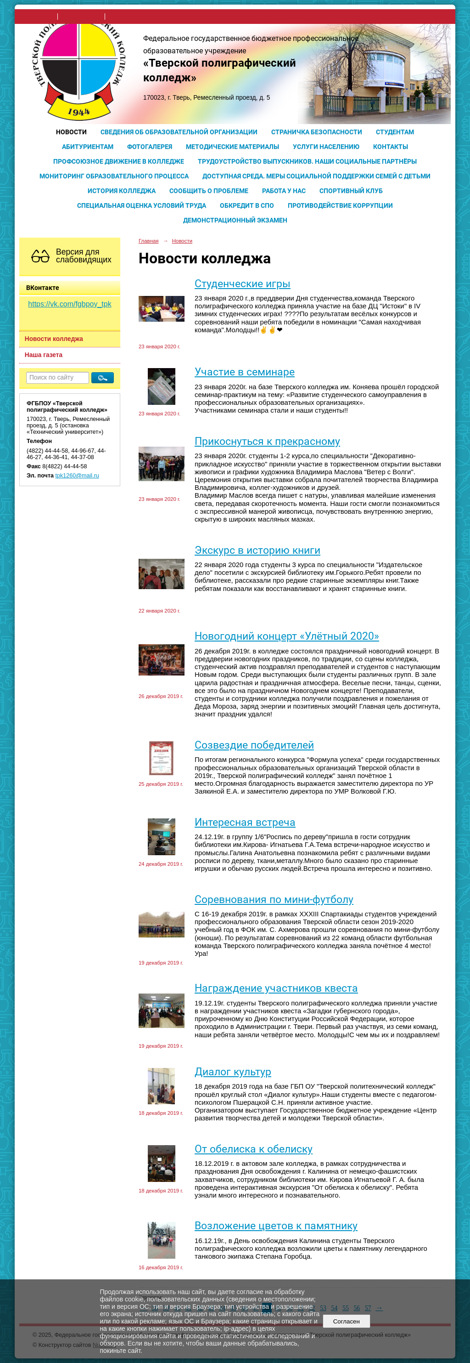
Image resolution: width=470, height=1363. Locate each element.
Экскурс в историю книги (257, 550)
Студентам (395, 132)
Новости (71, 132)
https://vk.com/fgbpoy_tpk (69, 304)
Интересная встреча (245, 822)
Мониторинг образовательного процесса (114, 176)
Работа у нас (284, 190)
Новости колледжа (54, 338)
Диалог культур (233, 1072)
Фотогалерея (149, 146)
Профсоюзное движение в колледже (118, 161)
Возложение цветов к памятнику (276, 1226)
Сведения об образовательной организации (179, 132)
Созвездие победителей (254, 745)
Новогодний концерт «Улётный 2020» (287, 636)
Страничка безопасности (316, 132)
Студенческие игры (243, 284)
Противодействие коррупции (340, 205)
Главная (149, 241)
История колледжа (122, 190)
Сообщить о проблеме (208, 190)
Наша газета (43, 355)
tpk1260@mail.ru (77, 475)
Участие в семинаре (245, 372)
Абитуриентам (87, 146)
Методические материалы (232, 146)
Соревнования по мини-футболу (274, 899)
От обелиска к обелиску (254, 1149)
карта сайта (124, 16)
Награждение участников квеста (276, 988)
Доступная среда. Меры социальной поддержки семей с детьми (316, 176)
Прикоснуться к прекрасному (267, 441)
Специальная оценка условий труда (141, 205)
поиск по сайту (81, 16)
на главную (39, 16)
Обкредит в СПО (247, 205)
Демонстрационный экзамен (235, 220)
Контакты (390, 146)
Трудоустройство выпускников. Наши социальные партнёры (307, 161)
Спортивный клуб (351, 190)
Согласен (346, 1321)
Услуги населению (326, 146)
